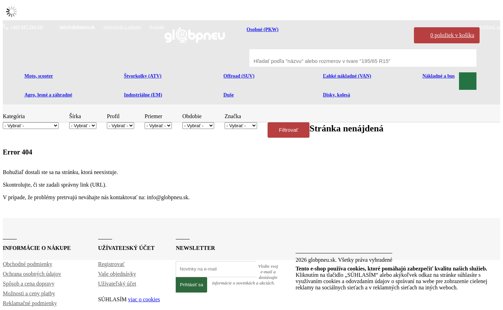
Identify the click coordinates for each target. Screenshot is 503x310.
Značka (233, 116)
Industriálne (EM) (143, 95)
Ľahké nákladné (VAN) (347, 76)
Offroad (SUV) (239, 76)
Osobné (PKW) (262, 29)
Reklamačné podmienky (30, 303)
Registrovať (111, 264)
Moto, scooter (38, 76)
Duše (229, 95)
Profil (113, 116)
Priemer (153, 116)
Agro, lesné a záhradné (48, 95)
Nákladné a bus (438, 76)
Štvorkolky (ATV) (142, 76)
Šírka (75, 116)
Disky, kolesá (336, 95)
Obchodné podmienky (27, 264)
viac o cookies (144, 299)
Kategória (14, 116)
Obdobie (192, 116)
